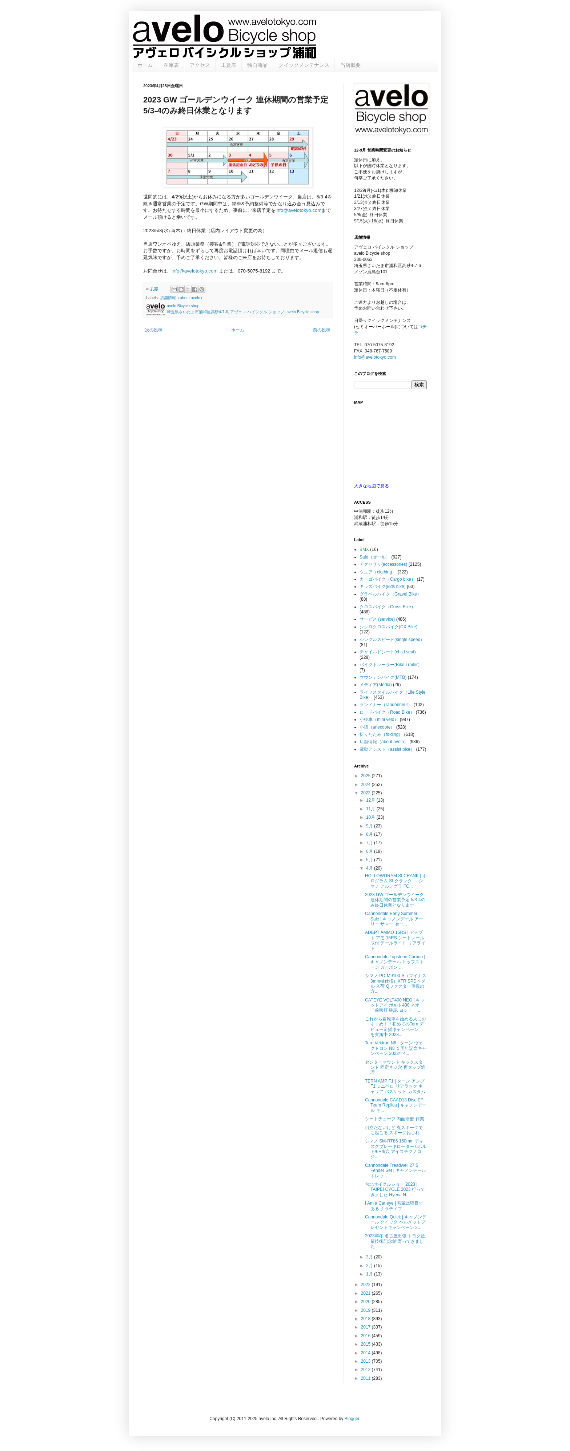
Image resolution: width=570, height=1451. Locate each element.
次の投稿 (153, 329)
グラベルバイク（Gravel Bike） (390, 594)
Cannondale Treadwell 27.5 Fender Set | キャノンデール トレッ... (395, 1170)
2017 (366, 1327)
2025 (366, 775)
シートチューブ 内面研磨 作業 (394, 1118)
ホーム (145, 65)
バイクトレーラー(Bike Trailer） (391, 664)
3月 (370, 1256)
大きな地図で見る (371, 485)
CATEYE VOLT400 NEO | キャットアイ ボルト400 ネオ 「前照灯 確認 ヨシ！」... (395, 1005)
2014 (366, 1352)
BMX (364, 549)
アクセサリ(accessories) (383, 564)
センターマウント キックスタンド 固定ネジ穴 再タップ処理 (395, 1067)
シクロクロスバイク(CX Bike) (388, 626)
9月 (370, 826)
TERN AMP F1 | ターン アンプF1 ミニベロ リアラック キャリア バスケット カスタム (395, 1086)
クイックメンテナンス (303, 65)
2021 (366, 1293)
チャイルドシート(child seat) (388, 651)
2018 (366, 1318)
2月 (370, 1265)
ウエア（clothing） (378, 572)
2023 (366, 792)
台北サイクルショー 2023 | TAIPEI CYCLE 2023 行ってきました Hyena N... (395, 1189)
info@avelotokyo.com (298, 210)
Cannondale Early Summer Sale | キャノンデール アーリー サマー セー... (394, 919)
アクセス (200, 65)
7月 (370, 842)
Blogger (352, 1418)
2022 (366, 1284)
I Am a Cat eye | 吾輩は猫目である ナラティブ (394, 1206)
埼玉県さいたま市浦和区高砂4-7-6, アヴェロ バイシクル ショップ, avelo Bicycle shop (243, 312)
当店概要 (350, 65)
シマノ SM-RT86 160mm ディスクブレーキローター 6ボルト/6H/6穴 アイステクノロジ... (395, 1148)
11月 (371, 808)
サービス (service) (377, 619)
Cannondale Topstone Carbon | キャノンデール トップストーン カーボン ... (395, 962)
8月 (370, 834)
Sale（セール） (375, 557)
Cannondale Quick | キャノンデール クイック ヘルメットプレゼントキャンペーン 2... (395, 1222)
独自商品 (257, 65)
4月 (370, 868)
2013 (366, 1361)
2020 (366, 1301)
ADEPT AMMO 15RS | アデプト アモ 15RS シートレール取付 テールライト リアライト (395, 940)
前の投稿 (321, 329)
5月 (370, 859)
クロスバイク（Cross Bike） (388, 606)
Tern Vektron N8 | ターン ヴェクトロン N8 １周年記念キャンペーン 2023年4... (395, 1048)
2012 (366, 1369)
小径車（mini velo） (379, 719)
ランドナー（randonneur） (386, 704)
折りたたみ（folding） (381, 734)
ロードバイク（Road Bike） (387, 712)
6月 (370, 851)
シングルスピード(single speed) (391, 639)
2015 (366, 1344)
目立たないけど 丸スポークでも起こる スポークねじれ (394, 1130)
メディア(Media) (376, 684)
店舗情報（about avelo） (182, 297)
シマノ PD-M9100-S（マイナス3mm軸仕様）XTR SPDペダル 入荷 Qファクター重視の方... (395, 983)
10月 (371, 817)
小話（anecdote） (377, 727)
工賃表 (228, 65)
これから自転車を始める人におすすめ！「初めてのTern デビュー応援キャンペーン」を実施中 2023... (395, 1026)
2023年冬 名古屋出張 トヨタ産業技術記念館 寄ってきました (395, 1241)
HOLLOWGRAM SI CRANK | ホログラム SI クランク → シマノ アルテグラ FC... (396, 881)
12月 (371, 800)
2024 (366, 784)
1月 (370, 1274)
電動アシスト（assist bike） (387, 749)
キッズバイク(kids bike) (383, 586)
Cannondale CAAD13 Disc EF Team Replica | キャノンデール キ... (395, 1105)
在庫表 (171, 65)
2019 (366, 1310)
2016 (366, 1335)
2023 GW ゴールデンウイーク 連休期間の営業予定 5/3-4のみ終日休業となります (395, 900)
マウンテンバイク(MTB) (383, 677)
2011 (366, 1378)
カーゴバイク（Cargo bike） (388, 579)
